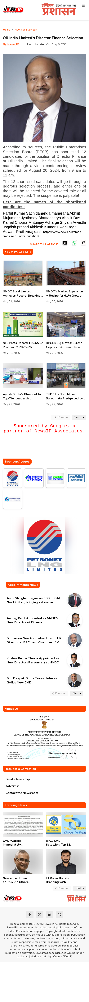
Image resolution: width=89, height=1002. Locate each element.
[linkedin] (49, 914)
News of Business (26, 29)
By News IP (11, 44)
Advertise (13, 786)
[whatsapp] (59, 914)
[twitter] (39, 914)
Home (6, 29)
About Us (12, 709)
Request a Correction (20, 769)
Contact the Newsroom (22, 793)
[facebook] (29, 914)
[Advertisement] (46, 451)
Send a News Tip (18, 779)
